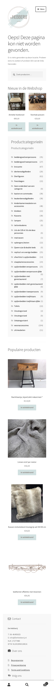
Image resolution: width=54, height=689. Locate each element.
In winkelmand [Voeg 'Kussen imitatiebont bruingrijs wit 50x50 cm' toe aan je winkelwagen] (27, 537)
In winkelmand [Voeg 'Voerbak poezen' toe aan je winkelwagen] (37, 127)
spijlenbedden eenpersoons (26, 266)
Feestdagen (19, 181)
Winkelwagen (42, 683)
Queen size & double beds (25, 247)
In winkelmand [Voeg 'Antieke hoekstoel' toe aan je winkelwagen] (16, 127)
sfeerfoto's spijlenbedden (25, 257)
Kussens (17, 215)
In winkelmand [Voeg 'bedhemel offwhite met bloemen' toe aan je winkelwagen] (27, 602)
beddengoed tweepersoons (25, 162)
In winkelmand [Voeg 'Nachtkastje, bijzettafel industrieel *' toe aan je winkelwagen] (27, 407)
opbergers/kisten (21, 242)
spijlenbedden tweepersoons (26, 291)
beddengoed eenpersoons (25, 157)
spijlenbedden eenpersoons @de (28, 271)
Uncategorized (20, 311)
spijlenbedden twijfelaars (25, 296)
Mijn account (9, 685)
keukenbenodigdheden (24, 198)
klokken (17, 211)
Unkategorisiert (21, 320)
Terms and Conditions (20, 670)
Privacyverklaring (18, 665)
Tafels (17, 306)
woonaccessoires (21, 325)
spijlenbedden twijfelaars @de (27, 301)
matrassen (18, 237)
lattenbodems (20, 225)
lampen (17, 220)
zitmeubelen (19, 330)
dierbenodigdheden (22, 171)
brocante (18, 166)
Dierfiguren (19, 176)
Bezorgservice (17, 660)
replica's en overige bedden (25, 252)
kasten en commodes (23, 193)
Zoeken (27, 685)
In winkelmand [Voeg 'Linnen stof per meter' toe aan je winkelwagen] (27, 472)
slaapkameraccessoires (24, 262)
